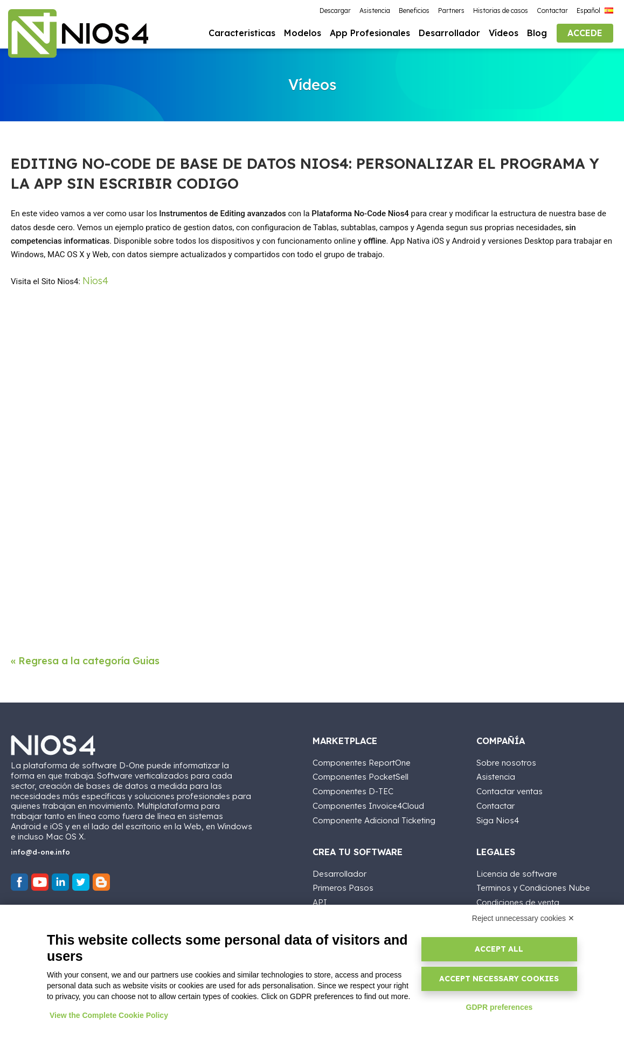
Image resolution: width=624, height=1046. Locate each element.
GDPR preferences (499, 1007)
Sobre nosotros (506, 760)
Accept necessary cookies (499, 978)
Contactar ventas (509, 789)
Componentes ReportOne (362, 760)
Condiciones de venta (517, 900)
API (320, 900)
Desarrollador (339, 871)
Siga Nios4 (497, 818)
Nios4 (95, 282)
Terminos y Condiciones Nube (533, 885)
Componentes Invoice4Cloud (368, 804)
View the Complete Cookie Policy (109, 1015)
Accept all (499, 949)
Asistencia (495, 774)
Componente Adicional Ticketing (374, 818)
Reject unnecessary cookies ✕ (523, 918)
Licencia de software (516, 871)
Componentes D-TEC (353, 789)
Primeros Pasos (343, 885)
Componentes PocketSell (360, 774)
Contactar (495, 804)
